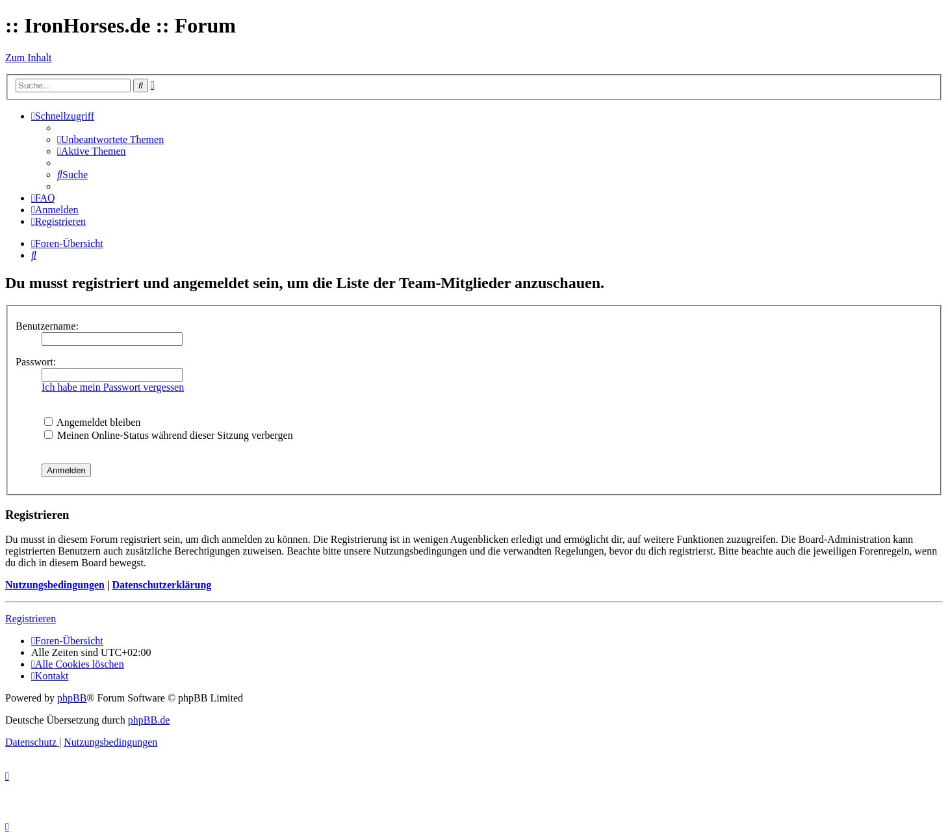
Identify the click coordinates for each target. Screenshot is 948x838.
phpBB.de (149, 720)
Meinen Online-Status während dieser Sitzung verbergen (168, 435)
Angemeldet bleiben (92, 422)
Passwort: (36, 361)
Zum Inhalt (28, 57)
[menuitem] (110, 139)
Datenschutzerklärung (161, 584)
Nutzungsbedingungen (55, 584)
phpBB (71, 697)
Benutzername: (47, 326)
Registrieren (30, 618)
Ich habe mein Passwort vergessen (113, 387)
